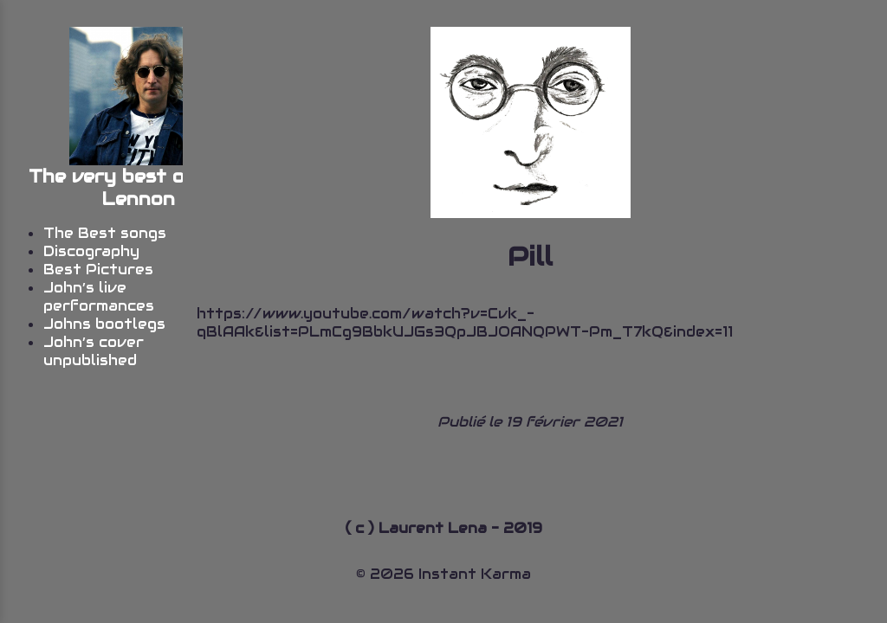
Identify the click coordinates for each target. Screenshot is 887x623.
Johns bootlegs (104, 324)
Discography (91, 251)
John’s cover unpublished (93, 351)
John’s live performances (98, 297)
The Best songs (104, 233)
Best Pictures (98, 269)
